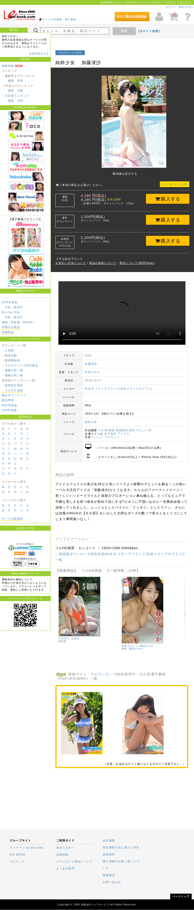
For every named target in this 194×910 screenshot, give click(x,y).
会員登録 (62, 854)
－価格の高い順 (12, 375)
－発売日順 (9, 355)
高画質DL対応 (125, 426)
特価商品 (8, 332)
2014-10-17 (93, 377)
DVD (88, 352)
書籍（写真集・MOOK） (19, 322)
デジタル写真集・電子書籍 (59, 19)
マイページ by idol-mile (26, 847)
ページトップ (181, 896)
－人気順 (8, 350)
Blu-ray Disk (11, 312)
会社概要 (109, 840)
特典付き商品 (11, 327)
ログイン (170, 7)
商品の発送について (103, 259)
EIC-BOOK (17, 854)
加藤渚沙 (91, 360)
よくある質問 (65, 868)
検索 (124, 31)
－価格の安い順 (12, 370)
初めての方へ (186, 7)
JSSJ (113, 410)
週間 (11, 80)
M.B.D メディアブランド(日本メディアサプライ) (118, 385)
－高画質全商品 (12, 385)
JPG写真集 (9, 410)
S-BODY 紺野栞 (176, 635)
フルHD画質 (106, 426)
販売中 (18, 307)
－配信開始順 (11, 360)
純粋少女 (91, 418)
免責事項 (109, 875)
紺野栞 (169, 638)
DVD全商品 (10, 302)
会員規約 (109, 854)
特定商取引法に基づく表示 (121, 847)
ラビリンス (100, 671)
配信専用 (8, 400)
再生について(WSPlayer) (137, 259)
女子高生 (110, 430)
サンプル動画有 (12, 518)
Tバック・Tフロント (106, 433)
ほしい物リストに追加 (175, 181)
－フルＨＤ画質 (12, 390)
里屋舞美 (108, 640)
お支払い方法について (70, 259)
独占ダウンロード (14, 395)
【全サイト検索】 (149, 31)
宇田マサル (92, 368)
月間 (20, 80)
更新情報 (8, 66)
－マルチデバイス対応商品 (20, 365)
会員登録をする (39, 53)
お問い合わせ (112, 882)
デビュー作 (144, 426)
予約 (8, 307)
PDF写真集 (9, 405)
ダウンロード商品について (74, 861)
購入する (168, 195)
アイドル (124, 430)
